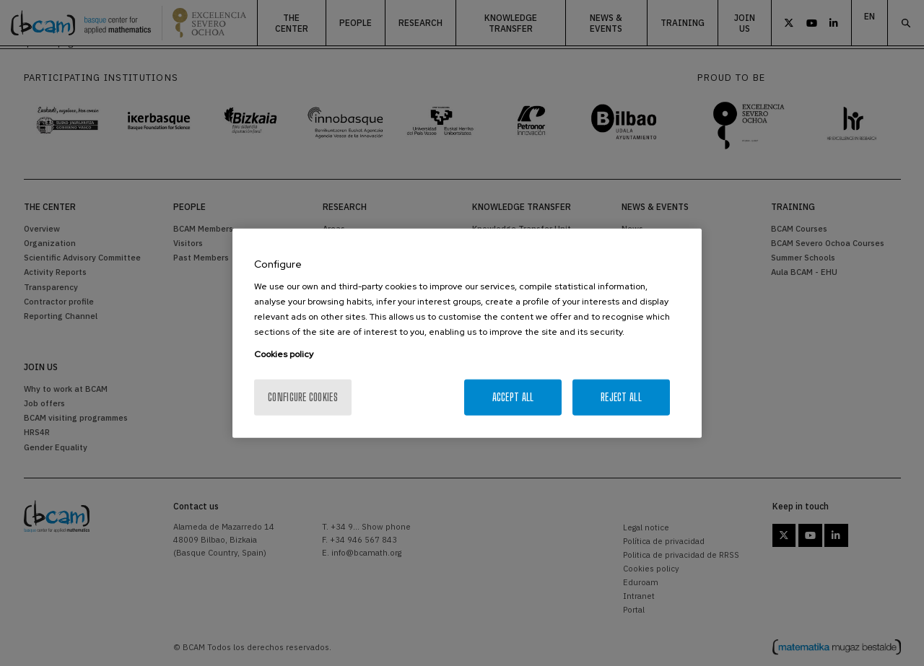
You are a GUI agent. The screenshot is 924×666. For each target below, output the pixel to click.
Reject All (621, 397)
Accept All (513, 397)
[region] (467, 333)
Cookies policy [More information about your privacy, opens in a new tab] (283, 354)
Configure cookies (303, 397)
